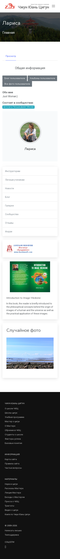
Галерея (9, 205)
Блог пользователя (14, 78)
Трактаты (9, 506)
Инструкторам (12, 171)
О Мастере (10, 426)
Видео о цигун (11, 510)
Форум (8, 231)
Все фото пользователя (17, 83)
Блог (7, 197)
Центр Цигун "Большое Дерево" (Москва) (18, 107)
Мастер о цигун (12, 421)
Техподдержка (12, 535)
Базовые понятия (13, 443)
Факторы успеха (13, 439)
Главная (8, 32)
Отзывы (9, 223)
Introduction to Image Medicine (23, 298)
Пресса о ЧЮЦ (12, 501)
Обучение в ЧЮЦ (13, 430)
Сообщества (11, 214)
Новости (9, 188)
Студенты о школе (14, 434)
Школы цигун (11, 413)
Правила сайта (12, 463)
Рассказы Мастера (14, 488)
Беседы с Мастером (15, 497)
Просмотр (11, 56)
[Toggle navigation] (53, 6)
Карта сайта (11, 459)
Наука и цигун (11, 484)
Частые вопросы (13, 468)
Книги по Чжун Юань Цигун (17, 514)
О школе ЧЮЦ (11, 408)
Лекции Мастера (13, 492)
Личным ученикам (14, 180)
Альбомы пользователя (42, 78)
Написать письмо (13, 530)
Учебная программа (14, 417)
